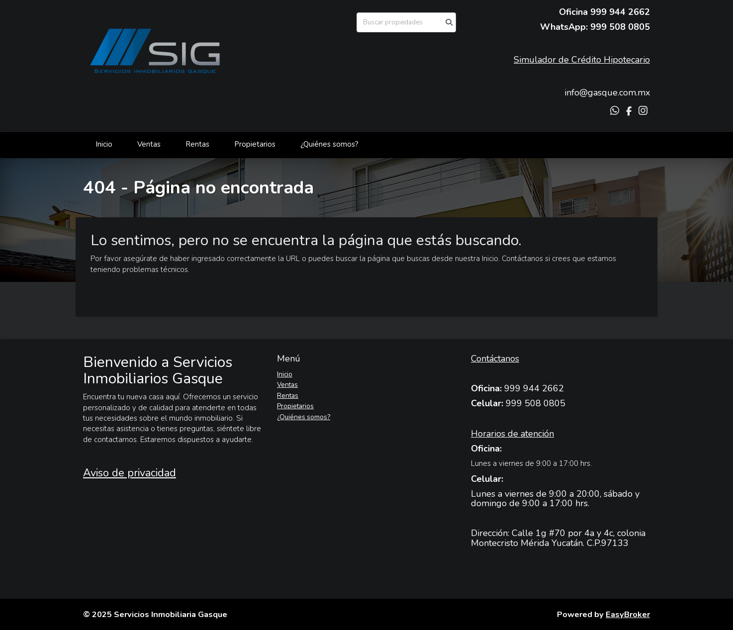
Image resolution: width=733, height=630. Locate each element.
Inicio (103, 144)
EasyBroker (628, 614)
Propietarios (254, 144)
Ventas (149, 144)
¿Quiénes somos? (329, 144)
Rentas (197, 144)
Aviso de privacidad (129, 472)
